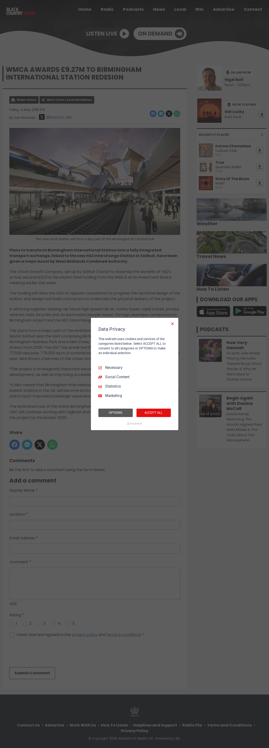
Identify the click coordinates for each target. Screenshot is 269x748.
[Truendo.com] (134, 423)
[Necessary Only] (172, 324)
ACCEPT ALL (153, 412)
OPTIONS (115, 412)
